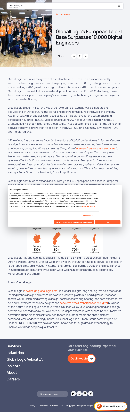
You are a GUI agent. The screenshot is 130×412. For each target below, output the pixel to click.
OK (108, 222)
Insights (13, 366)
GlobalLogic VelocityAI (25, 359)
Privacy (32, 406)
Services (14, 346)
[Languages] (52, 394)
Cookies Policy (88, 206)
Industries (15, 352)
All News (65, 14)
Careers (13, 379)
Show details (88, 215)
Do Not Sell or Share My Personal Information (74, 222)
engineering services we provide (95, 148)
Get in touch (79, 358)
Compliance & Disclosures (48, 406)
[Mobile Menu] (119, 6)
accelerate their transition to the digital (84, 303)
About (12, 372)
